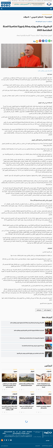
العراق (26, 16)
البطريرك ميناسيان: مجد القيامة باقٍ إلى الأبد (44, 407)
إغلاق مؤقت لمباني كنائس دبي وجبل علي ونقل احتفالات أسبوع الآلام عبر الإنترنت (9, 407)
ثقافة (10, 432)
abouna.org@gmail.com (27, 436)
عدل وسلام (16, 432)
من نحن (47, 440)
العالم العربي (37, 16)
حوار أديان (14, 432)
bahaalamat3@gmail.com (9, 436)
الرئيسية (48, 16)
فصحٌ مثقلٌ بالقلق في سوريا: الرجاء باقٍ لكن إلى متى (26, 407)
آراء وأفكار (4, 432)
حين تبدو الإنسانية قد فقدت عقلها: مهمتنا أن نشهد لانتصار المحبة (43, 385)
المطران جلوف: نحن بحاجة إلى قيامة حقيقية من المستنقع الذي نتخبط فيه (9, 385)
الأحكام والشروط (37, 445)
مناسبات (7, 432)
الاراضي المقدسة (23, 432)
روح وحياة (19, 432)
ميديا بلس (2, 445)
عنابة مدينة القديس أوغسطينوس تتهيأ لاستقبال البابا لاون (26, 384)
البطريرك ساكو (47, 310)
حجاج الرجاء (39, 310)
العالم (30, 432)
